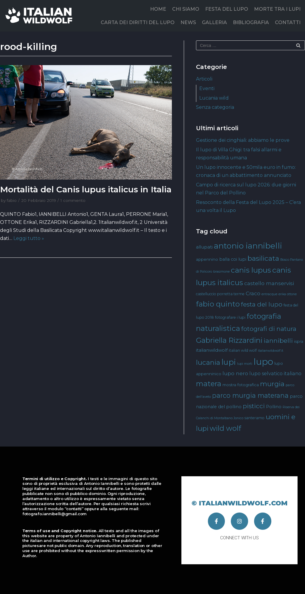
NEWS (188, 22)
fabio (12, 200)
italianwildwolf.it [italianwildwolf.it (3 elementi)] (270, 351)
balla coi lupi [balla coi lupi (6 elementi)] (232, 259)
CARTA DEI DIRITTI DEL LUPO (138, 22)
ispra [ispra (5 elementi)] (298, 341)
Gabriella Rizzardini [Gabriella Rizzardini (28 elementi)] (229, 340)
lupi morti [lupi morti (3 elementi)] (244, 364)
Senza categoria (215, 107)
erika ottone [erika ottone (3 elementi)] (287, 294)
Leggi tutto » (28, 238)
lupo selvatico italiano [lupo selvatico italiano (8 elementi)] (275, 373)
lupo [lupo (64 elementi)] (263, 361)
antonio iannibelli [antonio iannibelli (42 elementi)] (248, 246)
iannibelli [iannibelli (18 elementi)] (278, 340)
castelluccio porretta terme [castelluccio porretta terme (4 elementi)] (220, 294)
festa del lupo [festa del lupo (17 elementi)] (261, 304)
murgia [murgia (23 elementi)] (272, 384)
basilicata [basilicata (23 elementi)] (263, 258)
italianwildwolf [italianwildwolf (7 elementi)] (212, 350)
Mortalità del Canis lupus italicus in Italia (86, 189)
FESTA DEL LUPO (226, 9)
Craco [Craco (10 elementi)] (253, 293)
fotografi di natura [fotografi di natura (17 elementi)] (268, 328)
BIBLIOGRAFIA (251, 22)
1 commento (72, 200)
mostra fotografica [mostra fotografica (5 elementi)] (240, 384)
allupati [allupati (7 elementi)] (204, 247)
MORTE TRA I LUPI (277, 9)
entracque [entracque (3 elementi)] (269, 294)
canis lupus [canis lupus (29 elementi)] (251, 270)
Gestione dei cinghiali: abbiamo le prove (243, 140)
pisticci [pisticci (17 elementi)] (254, 406)
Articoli (204, 79)
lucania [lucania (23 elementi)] (208, 362)
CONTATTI (288, 22)
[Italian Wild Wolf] (40, 15)
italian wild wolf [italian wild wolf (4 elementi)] (243, 350)
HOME (158, 9)
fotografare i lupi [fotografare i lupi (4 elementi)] (230, 317)
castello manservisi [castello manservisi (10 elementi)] (269, 283)
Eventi (206, 88)
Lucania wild (214, 98)
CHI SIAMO (185, 9)
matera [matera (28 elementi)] (208, 383)
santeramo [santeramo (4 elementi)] (254, 418)
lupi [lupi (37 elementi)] (228, 362)
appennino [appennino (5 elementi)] (207, 259)
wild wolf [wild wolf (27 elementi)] (225, 428)
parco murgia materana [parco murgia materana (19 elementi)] (250, 395)
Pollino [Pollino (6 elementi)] (273, 406)
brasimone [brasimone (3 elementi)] (221, 272)
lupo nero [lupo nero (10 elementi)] (235, 373)
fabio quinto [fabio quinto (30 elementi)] (218, 303)
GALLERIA (214, 22)
